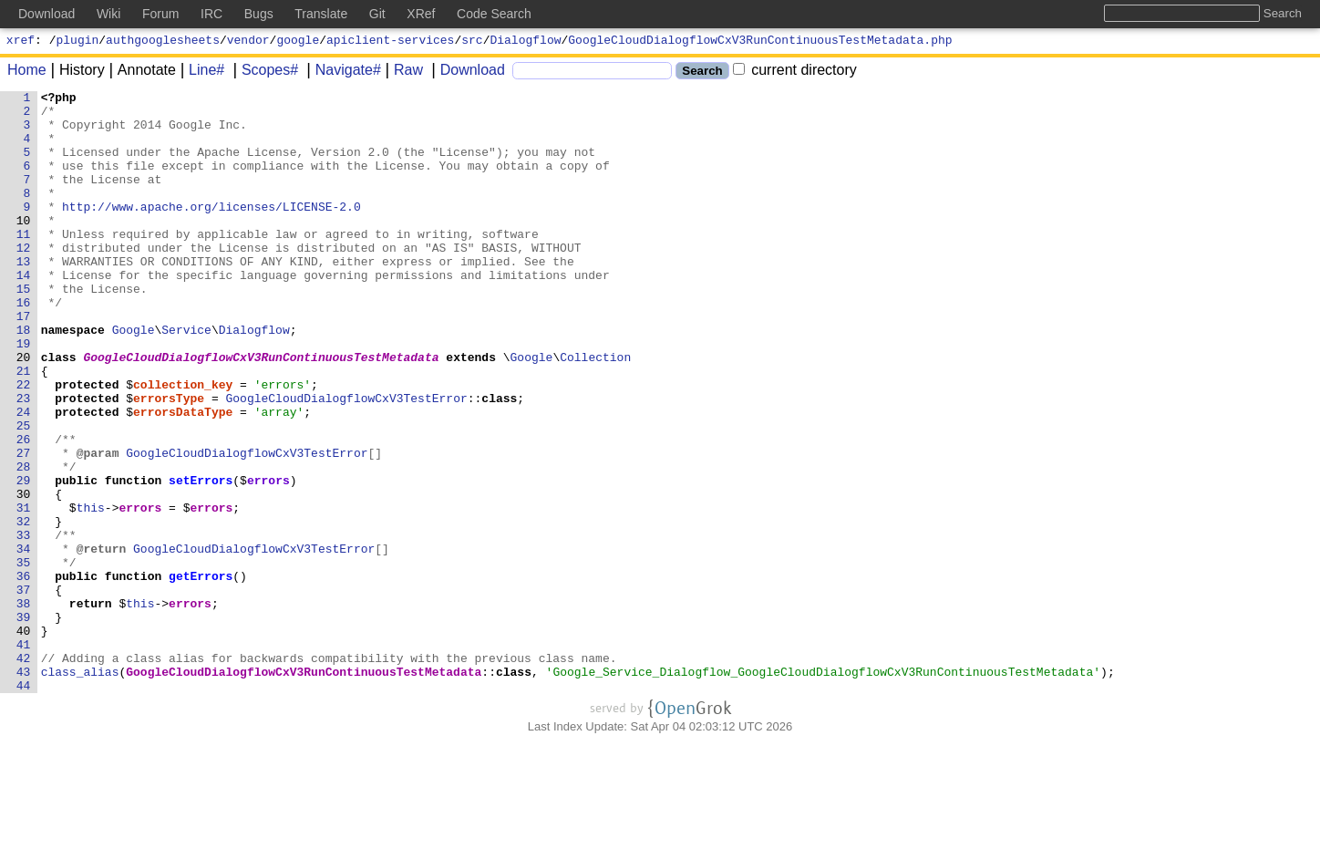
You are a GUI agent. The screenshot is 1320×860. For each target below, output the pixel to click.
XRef (421, 13)
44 (23, 805)
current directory (795, 72)
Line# (200, 72)
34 (23, 641)
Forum (160, 13)
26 (23, 510)
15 (23, 329)
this (91, 592)
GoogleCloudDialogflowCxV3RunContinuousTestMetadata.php (760, 42)
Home (26, 72)
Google (133, 378)
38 (23, 707)
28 (23, 542)
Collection (596, 411)
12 (23, 280)
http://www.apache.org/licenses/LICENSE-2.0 (212, 231)
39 (23, 723)
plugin (78, 42)
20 (23, 411)
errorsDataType (183, 477)
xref (20, 42)
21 (23, 428)
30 (23, 575)
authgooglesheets (163, 42)
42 (23, 772)
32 (23, 608)
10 (23, 247)
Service (187, 378)
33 (23, 625)
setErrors (201, 559)
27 (23, 526)
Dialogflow (526, 42)
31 (23, 592)
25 (23, 493)
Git (377, 13)
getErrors (201, 674)
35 (23, 657)
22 (23, 444)
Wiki (108, 13)
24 (23, 477)
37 (23, 690)
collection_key (183, 444)
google (297, 42)
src (471, 42)
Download (466, 72)
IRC (211, 13)
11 (23, 263)
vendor (248, 42)
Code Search (494, 13)
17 (23, 362)
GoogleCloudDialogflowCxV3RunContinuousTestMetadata (261, 411)
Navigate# (342, 72)
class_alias (80, 789)
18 (23, 378)
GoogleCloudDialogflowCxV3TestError (347, 460)
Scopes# (263, 72)
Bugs (258, 13)
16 (23, 345)
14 (23, 313)
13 (23, 296)
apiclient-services (390, 42)
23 (23, 460)
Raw (402, 72)
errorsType (169, 460)
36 (23, 674)
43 (23, 789)
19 (23, 395)
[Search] (592, 73)
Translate (320, 13)
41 (23, 756)
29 (23, 559)
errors (269, 559)
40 (23, 739)
